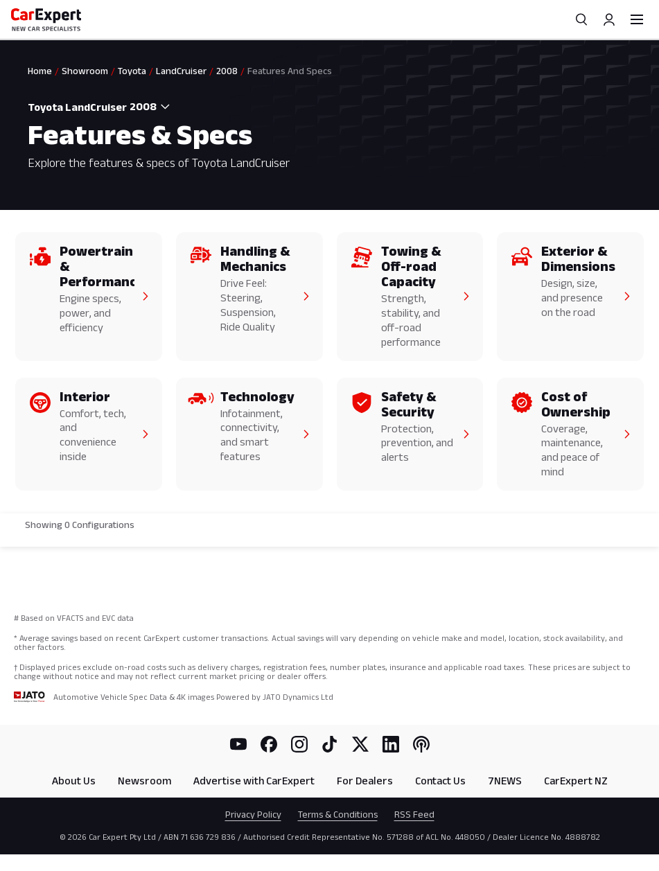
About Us (74, 780)
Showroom (85, 70)
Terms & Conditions (338, 814)
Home (40, 70)
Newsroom (144, 780)
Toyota (132, 70)
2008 (227, 70)
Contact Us (440, 780)
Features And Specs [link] (289, 70)
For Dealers (365, 780)
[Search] (581, 19)
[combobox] (151, 107)
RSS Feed (414, 814)
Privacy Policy (253, 814)
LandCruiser (181, 70)
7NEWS (505, 780)
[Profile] (609, 19)
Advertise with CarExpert (254, 780)
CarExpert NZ (576, 780)
